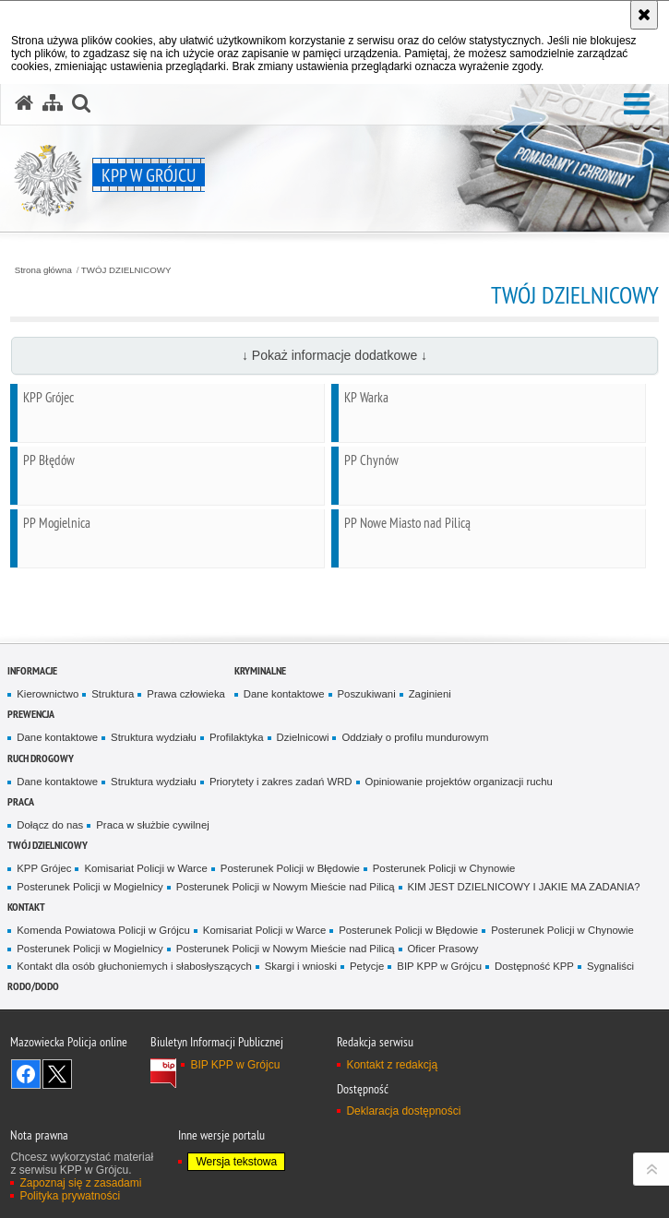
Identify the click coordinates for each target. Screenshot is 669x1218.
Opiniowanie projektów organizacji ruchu (459, 781)
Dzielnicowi (303, 737)
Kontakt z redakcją (391, 1064)
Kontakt (26, 907)
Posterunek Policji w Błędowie (290, 868)
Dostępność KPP (534, 966)
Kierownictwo (47, 693)
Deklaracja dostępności (403, 1111)
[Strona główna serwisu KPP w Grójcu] (24, 103)
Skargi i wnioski (301, 966)
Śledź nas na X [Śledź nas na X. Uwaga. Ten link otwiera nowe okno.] (57, 1074)
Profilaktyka (236, 737)
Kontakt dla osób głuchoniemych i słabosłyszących (134, 966)
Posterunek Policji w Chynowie (444, 868)
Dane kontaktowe (284, 693)
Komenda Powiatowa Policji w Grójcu (103, 930)
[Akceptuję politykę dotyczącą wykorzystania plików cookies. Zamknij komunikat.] (644, 15)
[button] (637, 105)
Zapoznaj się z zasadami (80, 1182)
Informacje (32, 670)
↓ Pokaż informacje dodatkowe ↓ (334, 355)
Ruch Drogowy (40, 758)
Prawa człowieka (186, 693)
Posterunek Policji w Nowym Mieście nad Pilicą (285, 886)
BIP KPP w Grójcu (439, 966)
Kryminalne (260, 670)
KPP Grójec (44, 868)
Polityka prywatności (69, 1195)
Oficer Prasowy (443, 948)
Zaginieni (430, 693)
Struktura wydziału (154, 737)
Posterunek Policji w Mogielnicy (89, 886)
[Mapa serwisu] (52, 103)
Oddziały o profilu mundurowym (414, 737)
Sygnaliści (610, 966)
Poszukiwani (367, 693)
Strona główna (43, 270)
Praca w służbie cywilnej (152, 824)
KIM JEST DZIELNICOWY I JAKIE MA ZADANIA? (524, 886)
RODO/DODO (33, 986)
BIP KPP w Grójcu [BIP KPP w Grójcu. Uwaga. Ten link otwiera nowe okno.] (235, 1064)
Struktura (112, 693)
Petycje (367, 966)
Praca (20, 801)
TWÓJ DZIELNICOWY (126, 270)
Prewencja (30, 714)
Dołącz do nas (50, 824)
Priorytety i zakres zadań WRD (280, 781)
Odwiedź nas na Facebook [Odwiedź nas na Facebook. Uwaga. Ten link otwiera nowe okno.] (26, 1074)
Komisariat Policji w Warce (145, 868)
